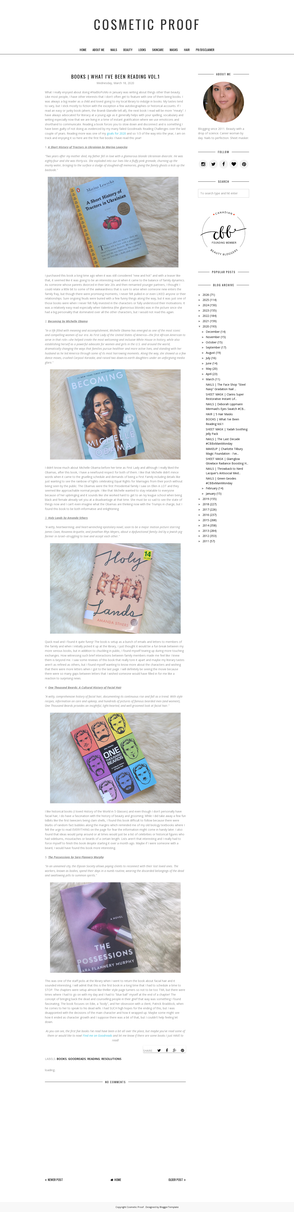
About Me (98, 49)
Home (83, 49)
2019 (206, 499)
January (211, 493)
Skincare (158, 49)
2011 (206, 541)
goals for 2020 (117, 133)
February (211, 488)
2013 (206, 531)
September (213, 347)
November (213, 337)
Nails (113, 49)
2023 (206, 310)
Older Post (175, 1179)
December (213, 332)
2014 (206, 525)
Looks (142, 49)
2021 (206, 321)
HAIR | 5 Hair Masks (219, 414)
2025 (206, 300)
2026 (206, 295)
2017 (206, 509)
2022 (206, 316)
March (210, 379)
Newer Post (55, 1179)
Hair (187, 49)
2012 (206, 536)
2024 (206, 305)
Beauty (127, 49)
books (62, 1059)
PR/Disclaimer (205, 49)
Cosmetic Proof (147, 22)
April (209, 374)
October (211, 342)
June (209, 363)
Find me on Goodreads (97, 1035)
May (209, 369)
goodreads (77, 1059)
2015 (206, 520)
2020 (206, 326)
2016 (206, 515)
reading (93, 1059)
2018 (206, 504)
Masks (174, 49)
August (210, 353)
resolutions (111, 1059)
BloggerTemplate (169, 1207)
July (208, 358)
